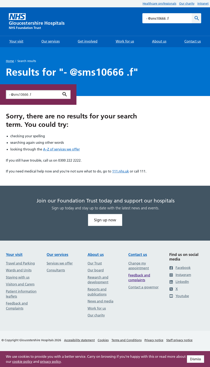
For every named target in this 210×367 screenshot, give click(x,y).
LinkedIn (179, 282)
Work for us (97, 308)
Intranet (203, 3)
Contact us (137, 254)
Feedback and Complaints (17, 305)
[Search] (196, 18)
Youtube (179, 296)
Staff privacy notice (179, 340)
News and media (100, 301)
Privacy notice (153, 340)
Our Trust (95, 263)
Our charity (186, 3)
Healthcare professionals (159, 3)
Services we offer (60, 263)
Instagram (180, 275)
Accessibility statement (79, 340)
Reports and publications (97, 291)
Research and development (98, 279)
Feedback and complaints (139, 277)
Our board (96, 270)
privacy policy (50, 361)
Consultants (56, 270)
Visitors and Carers (20, 284)
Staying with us (17, 277)
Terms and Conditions (127, 340)
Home (10, 61)
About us (96, 254)
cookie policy (22, 361)
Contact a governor (143, 287)
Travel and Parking (20, 263)
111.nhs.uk (120, 171)
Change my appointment (138, 265)
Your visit (14, 254)
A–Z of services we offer (61, 149)
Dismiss (195, 359)
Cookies (103, 340)
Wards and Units (19, 270)
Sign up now (105, 220)
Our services (57, 254)
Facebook (180, 268)
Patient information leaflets (21, 293)
